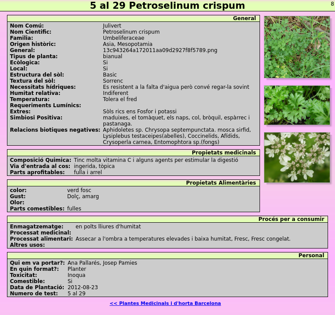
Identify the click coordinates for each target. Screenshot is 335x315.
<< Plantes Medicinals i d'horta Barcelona (165, 303)
